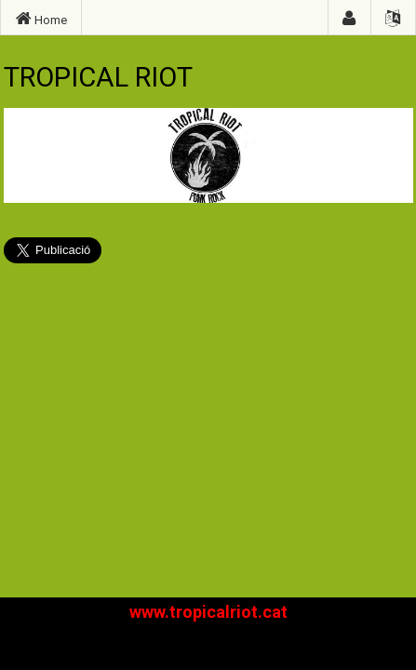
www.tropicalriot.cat (208, 612)
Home (41, 18)
